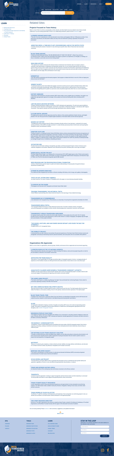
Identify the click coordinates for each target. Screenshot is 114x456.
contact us (47, 408)
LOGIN (108, 4)
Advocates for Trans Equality (41, 258)
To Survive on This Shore (39, 184)
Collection (55, 9)
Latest (70, 9)
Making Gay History (38, 122)
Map (43, 9)
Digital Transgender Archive (11, 4)
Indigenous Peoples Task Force (41, 313)
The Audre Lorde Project (39, 278)
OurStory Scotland (38, 132)
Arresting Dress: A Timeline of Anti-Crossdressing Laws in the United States (57, 45)
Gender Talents (36, 84)
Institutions (76, 31)
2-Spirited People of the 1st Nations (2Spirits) (47, 249)
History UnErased (37, 94)
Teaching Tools (7, 29)
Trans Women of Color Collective (42, 392)
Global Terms (7, 36)
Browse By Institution (32, 426)
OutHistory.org (36, 144)
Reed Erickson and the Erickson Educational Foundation (50, 162)
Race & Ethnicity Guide (53, 426)
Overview (7, 423)
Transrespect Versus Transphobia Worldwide (47, 213)
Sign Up (104, 436)
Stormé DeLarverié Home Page (41, 171)
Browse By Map (30, 423)
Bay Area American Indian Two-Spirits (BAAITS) (47, 287)
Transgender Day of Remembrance (43, 198)
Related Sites (51, 433)
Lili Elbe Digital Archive (39, 113)
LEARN (86, 4)
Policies (7, 426)
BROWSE (79, 4)
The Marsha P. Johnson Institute (42, 323)
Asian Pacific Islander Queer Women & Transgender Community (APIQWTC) (56, 270)
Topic (61, 9)
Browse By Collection (32, 428)
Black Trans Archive (38, 53)
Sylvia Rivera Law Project (40, 359)
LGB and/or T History (9, 33)
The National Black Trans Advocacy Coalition (47, 333)
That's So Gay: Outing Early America (43, 177)
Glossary (6, 35)
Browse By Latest (31, 433)
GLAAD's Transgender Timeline (46, 307)
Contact (7, 428)
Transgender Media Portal (40, 205)
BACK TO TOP (60, 413)
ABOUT (101, 4)
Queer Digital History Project (41, 153)
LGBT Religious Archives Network (42, 104)
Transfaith (35, 374)
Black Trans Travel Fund (39, 295)
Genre (65, 9)
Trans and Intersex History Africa (43, 367)
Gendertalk (35, 76)
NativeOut (34, 342)
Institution (48, 9)
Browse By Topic (31, 430)
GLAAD (33, 303)
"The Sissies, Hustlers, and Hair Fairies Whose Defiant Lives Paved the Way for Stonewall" (57, 224)
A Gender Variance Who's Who (41, 35)
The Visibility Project (38, 231)
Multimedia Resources (9, 27)
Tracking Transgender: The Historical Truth (46, 191)
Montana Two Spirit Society (40, 351)
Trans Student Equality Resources (43, 383)
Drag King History (37, 63)
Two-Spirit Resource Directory (41, 401)
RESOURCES (94, 4)
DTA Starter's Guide (53, 423)
